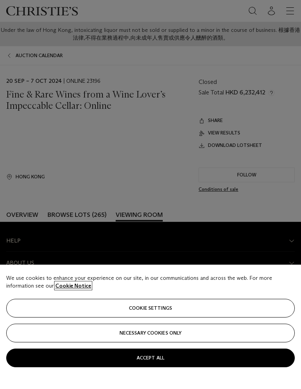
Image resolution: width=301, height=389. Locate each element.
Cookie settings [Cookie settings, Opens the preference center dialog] (150, 308)
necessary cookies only (151, 333)
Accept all (150, 358)
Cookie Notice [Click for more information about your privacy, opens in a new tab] (73, 285)
